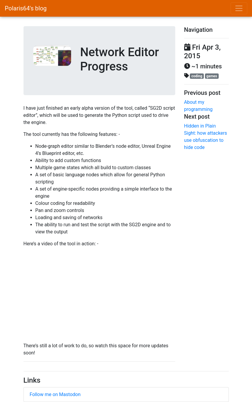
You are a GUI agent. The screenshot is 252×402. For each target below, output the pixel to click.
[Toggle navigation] (239, 8)
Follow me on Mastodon (55, 394)
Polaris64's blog (26, 8)
